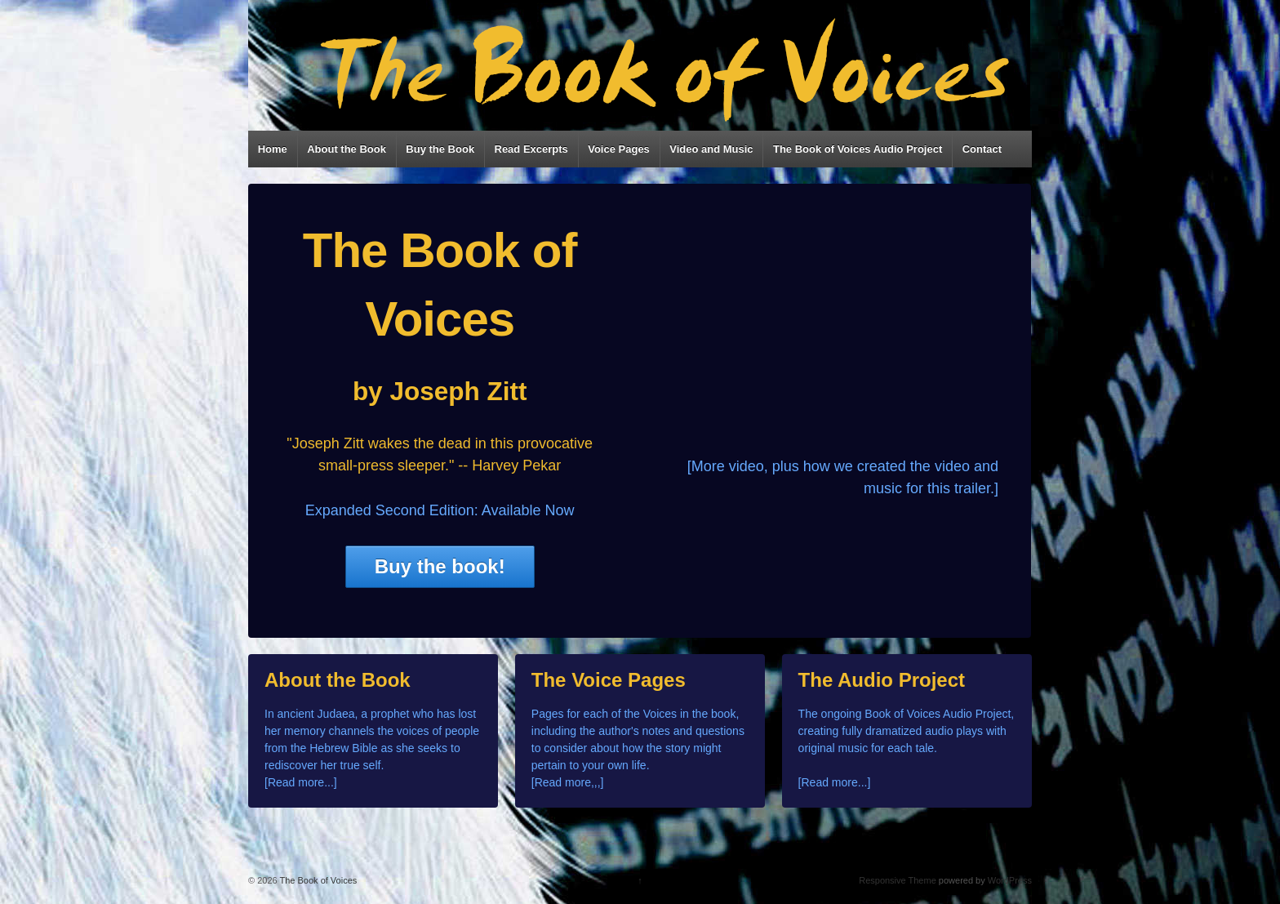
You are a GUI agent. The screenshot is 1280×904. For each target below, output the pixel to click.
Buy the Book (440, 149)
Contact (982, 149)
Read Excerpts (531, 149)
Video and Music (711, 149)
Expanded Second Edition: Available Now (440, 510)
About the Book (346, 149)
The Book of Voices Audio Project (857, 149)
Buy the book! (440, 566)
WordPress (1010, 880)
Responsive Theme (897, 880)
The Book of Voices (318, 880)
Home (272, 149)
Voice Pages (619, 149)
